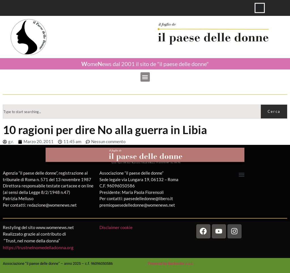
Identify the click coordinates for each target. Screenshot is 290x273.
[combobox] (132, 111)
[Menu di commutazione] (260, 8)
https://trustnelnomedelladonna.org (38, 247)
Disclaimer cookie (116, 227)
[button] (145, 77)
